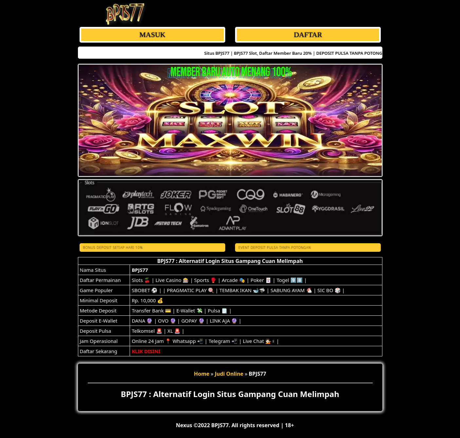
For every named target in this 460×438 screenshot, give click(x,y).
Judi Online (229, 373)
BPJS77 (140, 270)
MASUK (152, 34)
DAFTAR (308, 34)
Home (201, 373)
